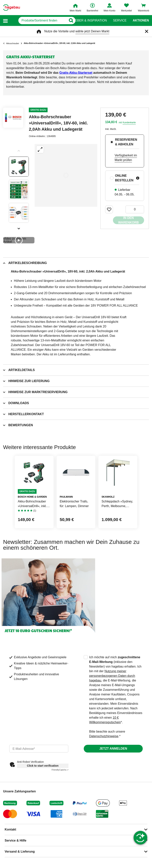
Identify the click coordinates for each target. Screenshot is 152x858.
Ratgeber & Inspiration (87, 20)
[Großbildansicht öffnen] (66, 175)
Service (119, 20)
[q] (37, 20)
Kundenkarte (129, 122)
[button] (5, 20)
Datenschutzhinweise (103, 736)
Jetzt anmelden (113, 748)
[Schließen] (146, 31)
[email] (38, 748)
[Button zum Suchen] (68, 20)
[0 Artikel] (135, 209)
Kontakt (10, 829)
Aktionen (141, 20)
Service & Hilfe (15, 840)
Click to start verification (42, 765)
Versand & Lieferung (20, 851)
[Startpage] (11, 7)
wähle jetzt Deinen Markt (92, 31)
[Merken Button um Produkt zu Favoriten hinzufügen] (109, 209)
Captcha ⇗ (60, 770)
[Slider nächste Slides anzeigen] (19, 227)
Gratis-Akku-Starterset (75, 72)
